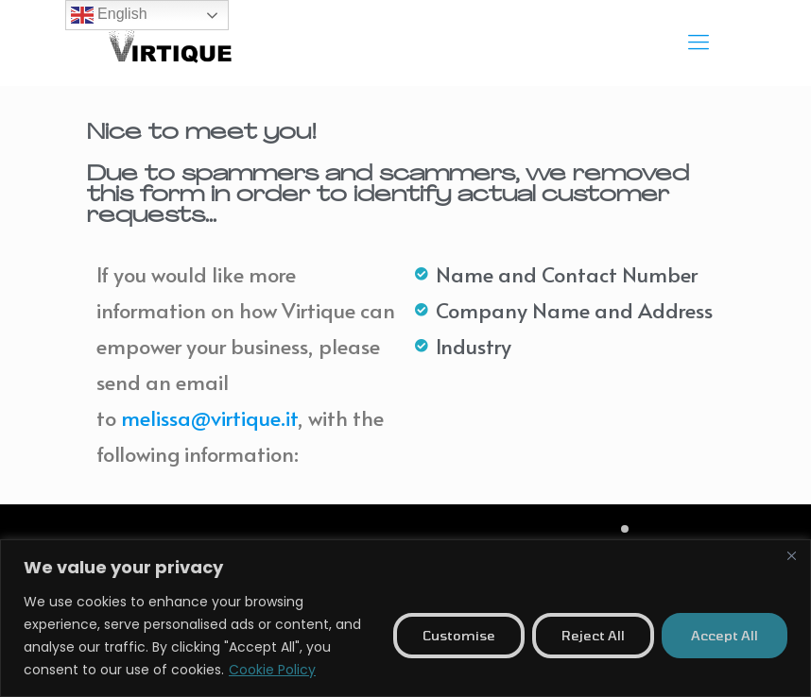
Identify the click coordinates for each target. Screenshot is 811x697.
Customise (459, 635)
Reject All (593, 635)
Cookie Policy (272, 669)
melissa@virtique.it (209, 417)
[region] (405, 618)
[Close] (791, 555)
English (109, 15)
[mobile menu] (698, 42)
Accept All (724, 635)
